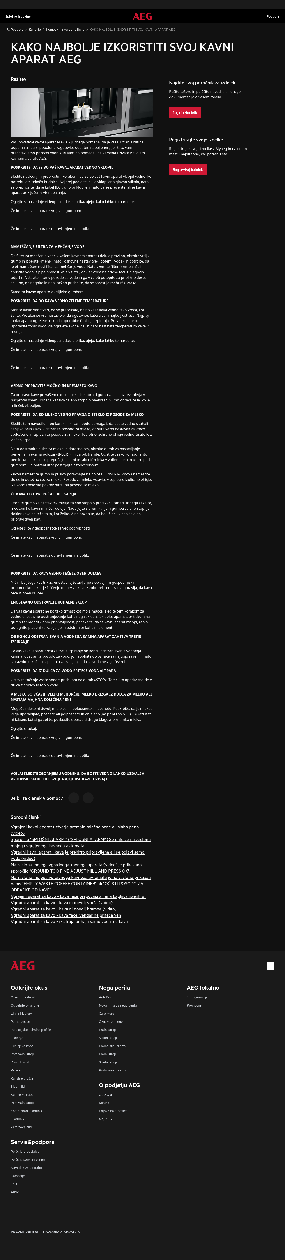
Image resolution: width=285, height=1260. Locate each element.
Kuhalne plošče (22, 1078)
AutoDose (106, 997)
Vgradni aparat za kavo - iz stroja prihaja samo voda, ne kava (69, 921)
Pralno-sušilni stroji (113, 1045)
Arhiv (15, 1192)
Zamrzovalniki (21, 1127)
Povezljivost (20, 1062)
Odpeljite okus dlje (25, 1005)
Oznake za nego (111, 1021)
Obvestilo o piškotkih (61, 1232)
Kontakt (104, 1102)
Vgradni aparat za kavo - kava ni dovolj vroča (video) (62, 902)
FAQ (14, 1184)
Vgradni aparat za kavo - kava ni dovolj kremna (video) (63, 908)
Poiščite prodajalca (25, 1151)
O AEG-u (105, 1094)
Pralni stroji (107, 1029)
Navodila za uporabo (26, 1167)
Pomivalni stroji (22, 1054)
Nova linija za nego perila (118, 1005)
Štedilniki (18, 1086)
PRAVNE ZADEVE (25, 1232)
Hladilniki (18, 1119)
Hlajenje (17, 1037)
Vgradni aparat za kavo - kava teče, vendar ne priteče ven (66, 915)
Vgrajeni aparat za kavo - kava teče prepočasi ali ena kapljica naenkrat (78, 896)
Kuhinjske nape (22, 1045)
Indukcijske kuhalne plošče (31, 1029)
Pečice (16, 1070)
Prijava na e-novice (113, 1110)
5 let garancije (197, 997)
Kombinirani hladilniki (27, 1110)
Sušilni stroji (108, 1037)
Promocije (194, 1005)
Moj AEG (105, 1119)
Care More (106, 1013)
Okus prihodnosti (23, 997)
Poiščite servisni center (28, 1159)
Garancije (18, 1175)
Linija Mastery (21, 1013)
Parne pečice (20, 1021)
